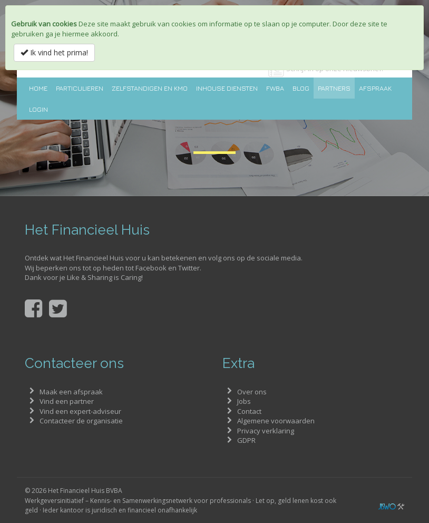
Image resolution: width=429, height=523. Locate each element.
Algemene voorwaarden (276, 420)
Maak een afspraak (71, 391)
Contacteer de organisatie (81, 420)
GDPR (246, 440)
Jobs (244, 401)
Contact (249, 411)
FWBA (275, 88)
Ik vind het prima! (54, 52)
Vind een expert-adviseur (80, 411)
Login (38, 109)
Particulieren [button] (79, 88)
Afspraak (375, 88)
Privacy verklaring (265, 430)
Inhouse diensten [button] (227, 88)
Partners (334, 88)
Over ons (252, 391)
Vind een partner (67, 401)
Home (38, 88)
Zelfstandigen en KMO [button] (150, 88)
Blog (300, 88)
